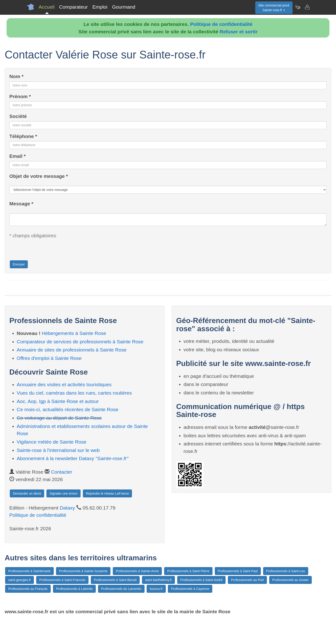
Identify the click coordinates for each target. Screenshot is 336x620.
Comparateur (73, 7)
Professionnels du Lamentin (121, 589)
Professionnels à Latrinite (74, 589)
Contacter (61, 472)
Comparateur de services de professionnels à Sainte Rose (80, 341)
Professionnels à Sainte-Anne (137, 571)
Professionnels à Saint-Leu (285, 571)
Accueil (47, 7)
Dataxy (67, 507)
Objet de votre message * (38, 176)
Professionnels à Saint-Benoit (115, 580)
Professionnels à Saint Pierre (188, 571)
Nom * (16, 76)
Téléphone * (23, 136)
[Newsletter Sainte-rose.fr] (297, 7)
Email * (17, 156)
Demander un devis (27, 493)
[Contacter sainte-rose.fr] (307, 7)
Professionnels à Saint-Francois (62, 580)
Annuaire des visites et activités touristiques (64, 384)
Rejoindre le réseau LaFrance (107, 493)
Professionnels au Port (247, 580)
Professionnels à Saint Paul (238, 571)
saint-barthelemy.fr (158, 580)
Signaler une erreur (64, 493)
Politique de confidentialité (221, 24)
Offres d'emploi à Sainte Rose (49, 358)
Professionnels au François (28, 589)
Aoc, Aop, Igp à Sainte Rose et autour (58, 401)
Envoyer (19, 264)
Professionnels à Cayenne (190, 589)
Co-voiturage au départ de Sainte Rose (59, 417)
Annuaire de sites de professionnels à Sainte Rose (72, 349)
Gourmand (123, 7)
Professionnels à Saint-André (201, 580)
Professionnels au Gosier (290, 580)
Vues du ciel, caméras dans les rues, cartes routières (74, 393)
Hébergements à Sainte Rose (74, 333)
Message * (21, 203)
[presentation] (44, 251)
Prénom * (20, 96)
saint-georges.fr (19, 580)
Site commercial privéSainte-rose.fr (274, 7)
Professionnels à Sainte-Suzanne (83, 571)
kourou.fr (156, 589)
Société (18, 116)
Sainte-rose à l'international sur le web (58, 450)
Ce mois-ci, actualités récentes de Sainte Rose (67, 409)
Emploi (99, 7)
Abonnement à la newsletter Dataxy (72, 458)
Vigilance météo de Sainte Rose (51, 441)
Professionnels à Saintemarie (29, 571)
